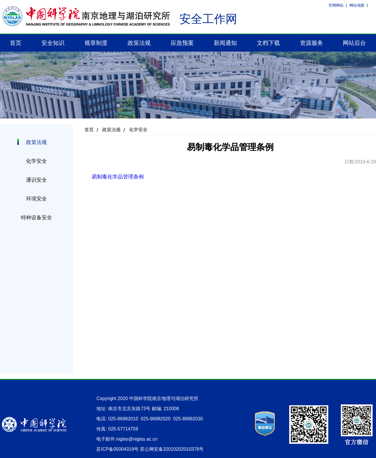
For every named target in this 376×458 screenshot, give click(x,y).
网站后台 (354, 43)
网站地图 (356, 5)
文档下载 (268, 43)
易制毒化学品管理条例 (118, 177)
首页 (15, 43)
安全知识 (52, 43)
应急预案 (182, 43)
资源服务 (311, 43)
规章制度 (96, 43)
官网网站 (336, 5)
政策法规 (139, 43)
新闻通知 (225, 43)
